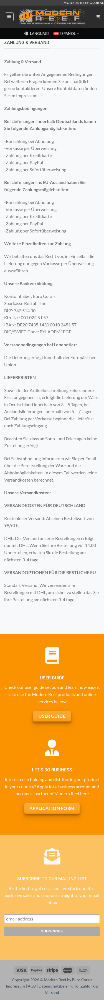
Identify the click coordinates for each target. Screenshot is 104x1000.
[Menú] (9, 16)
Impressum (15, 986)
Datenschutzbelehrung (58, 986)
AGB (32, 986)
